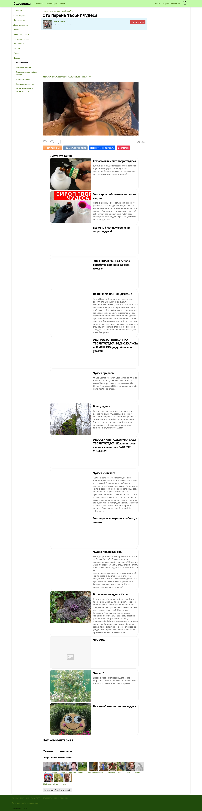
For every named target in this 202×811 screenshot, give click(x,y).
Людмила (56, 767)
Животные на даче (23, 67)
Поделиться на (102, 147)
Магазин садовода (21, 39)
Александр (59, 21)
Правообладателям (33, 798)
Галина (139, 767)
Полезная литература (25, 84)
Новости (17, 29)
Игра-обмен (18, 43)
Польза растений (23, 79)
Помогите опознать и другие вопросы (24, 89)
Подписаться (138, 22)
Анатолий (64, 767)
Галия (103, 767)
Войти (157, 3)
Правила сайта (18, 798)
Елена (121, 767)
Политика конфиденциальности (25, 803)
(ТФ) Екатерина (48, 779)
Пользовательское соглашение (55, 798)
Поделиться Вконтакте (75, 147)
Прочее (16, 58)
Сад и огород (19, 15)
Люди (62, 3)
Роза (47, 767)
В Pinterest (123, 147)
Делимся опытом (20, 25)
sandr (67, 779)
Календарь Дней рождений (57, 790)
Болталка (17, 48)
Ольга (130, 767)
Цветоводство (19, 20)
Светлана (73, 767)
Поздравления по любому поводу (27, 73)
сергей (82, 767)
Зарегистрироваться (171, 3)
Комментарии (51, 3)
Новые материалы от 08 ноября (58, 11)
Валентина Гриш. (93, 767)
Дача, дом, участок (21, 34)
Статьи (16, 53)
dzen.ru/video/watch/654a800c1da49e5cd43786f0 (67, 76)
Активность (38, 3)
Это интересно (22, 62)
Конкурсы (17, 10)
